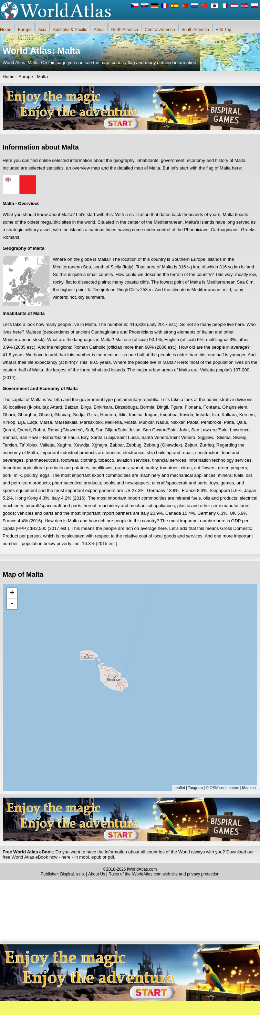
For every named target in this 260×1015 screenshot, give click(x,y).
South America (195, 29)
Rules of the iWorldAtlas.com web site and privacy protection (163, 874)
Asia (42, 29)
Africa (99, 29)
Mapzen (249, 788)
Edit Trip (223, 29)
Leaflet (179, 788)
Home (5, 29)
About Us (96, 874)
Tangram (195, 788)
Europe (25, 29)
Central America (160, 29)
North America (124, 29)
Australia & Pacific (70, 29)
